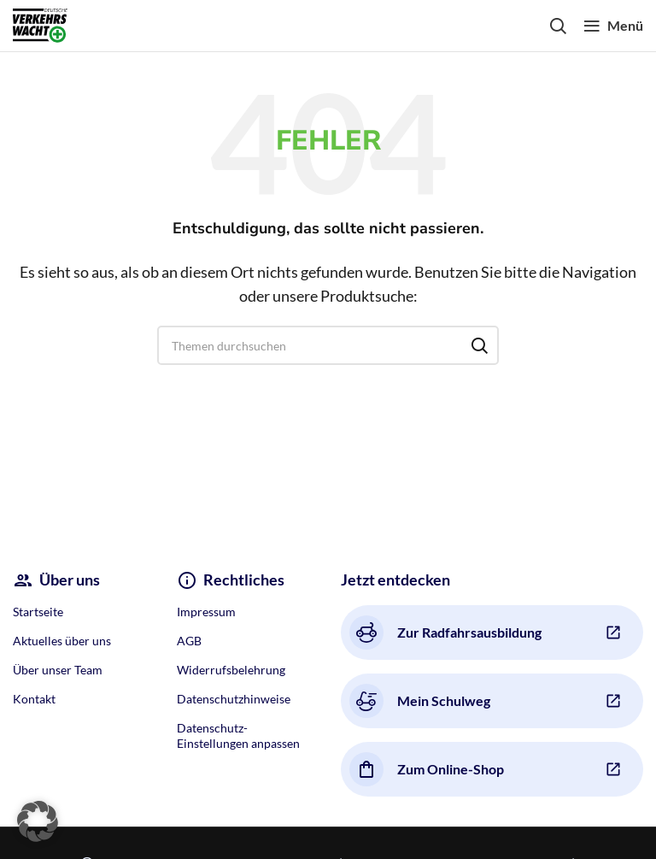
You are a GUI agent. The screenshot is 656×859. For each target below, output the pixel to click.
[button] (37, 821)
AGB (189, 640)
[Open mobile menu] (613, 26)
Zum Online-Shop (426, 769)
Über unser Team (57, 669)
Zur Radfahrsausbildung (445, 632)
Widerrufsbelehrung (231, 669)
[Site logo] (40, 23)
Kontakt (34, 698)
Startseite (38, 611)
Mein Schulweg (419, 701)
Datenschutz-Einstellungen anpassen (238, 735)
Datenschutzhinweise (233, 698)
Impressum (206, 611)
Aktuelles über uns (62, 640)
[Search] (558, 26)
